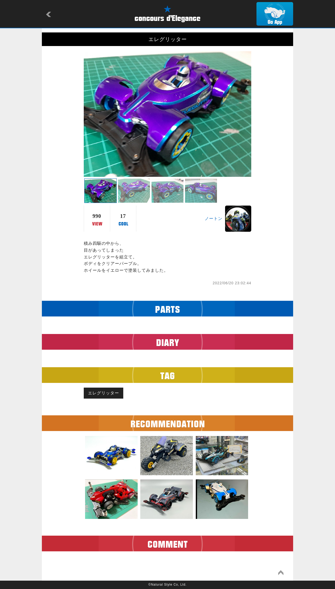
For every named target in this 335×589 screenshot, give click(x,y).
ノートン (213, 218)
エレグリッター (103, 393)
